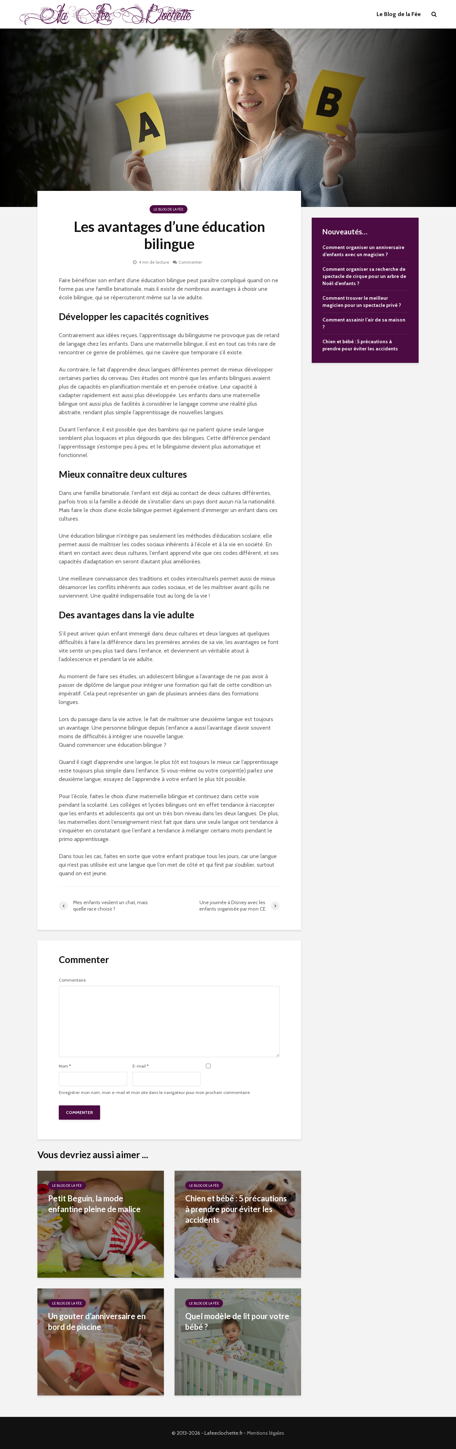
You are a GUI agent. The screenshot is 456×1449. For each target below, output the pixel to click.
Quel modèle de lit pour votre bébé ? (237, 1321)
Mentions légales (265, 1433)
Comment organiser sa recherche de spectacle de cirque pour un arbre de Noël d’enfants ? (364, 276)
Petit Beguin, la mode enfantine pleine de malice (94, 1204)
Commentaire (72, 980)
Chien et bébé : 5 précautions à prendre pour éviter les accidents (236, 1209)
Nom (65, 1066)
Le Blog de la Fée (399, 14)
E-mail (141, 1066)
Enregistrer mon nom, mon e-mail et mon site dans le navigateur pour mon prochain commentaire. (155, 1092)
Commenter (190, 262)
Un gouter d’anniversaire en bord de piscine (97, 1321)
